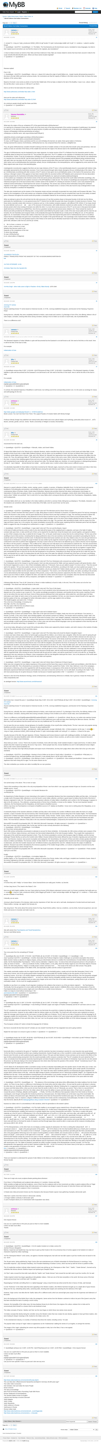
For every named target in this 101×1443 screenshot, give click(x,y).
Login (19, 12)
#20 (96, 1376)
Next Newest (16, 1421)
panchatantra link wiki (10, 993)
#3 (96, 250)
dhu (12, 359)
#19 (96, 1344)
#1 (96, 37)
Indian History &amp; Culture (15, 16)
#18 (96, 1242)
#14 (96, 926)
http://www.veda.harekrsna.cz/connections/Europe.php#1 (21, 1380)
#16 (96, 1174)
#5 (96, 301)
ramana (14, 30)
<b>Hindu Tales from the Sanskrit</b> (15, 268)
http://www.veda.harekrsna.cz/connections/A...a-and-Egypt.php (23, 1411)
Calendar (88, 8)
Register (24, 12)
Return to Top (30, 1438)
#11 (96, 696)
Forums (5, 16)
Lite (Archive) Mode (40, 1438)
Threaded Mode (93, 25)
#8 (96, 408)
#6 (96, 336)
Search (68, 8)
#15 (96, 948)
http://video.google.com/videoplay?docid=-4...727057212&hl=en (23, 412)
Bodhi (40, 483)
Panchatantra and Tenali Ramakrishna (28, 930)
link (5, 258)
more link (6, 307)
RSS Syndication (63, 1438)
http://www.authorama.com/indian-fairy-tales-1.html (19, 91)
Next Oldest (8, 1421)
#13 (96, 876)
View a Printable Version (11, 1429)
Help (95, 8)
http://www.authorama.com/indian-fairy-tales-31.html (20, 99)
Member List (77, 8)
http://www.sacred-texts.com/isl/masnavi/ (29, 681)
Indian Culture (27, 16)
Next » (14, 22)
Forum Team (6, 1438)
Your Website (21, 1438)
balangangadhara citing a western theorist (36, 1100)
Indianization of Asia (10, 350)
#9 (96, 439)
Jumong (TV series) (10, 305)
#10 (96, 483)
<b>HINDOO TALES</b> (11, 254)
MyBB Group (25, 1440)
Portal (60, 8)
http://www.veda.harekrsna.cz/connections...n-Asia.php (20, 1413)
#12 (96, 778)
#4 (96, 282)
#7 (96, 366)
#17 (96, 1216)
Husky (40, 696)
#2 (96, 121)
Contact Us (14, 1438)
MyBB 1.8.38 (12, 1440)
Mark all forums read (52, 1438)
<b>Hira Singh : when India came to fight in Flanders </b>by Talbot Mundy (26, 286)
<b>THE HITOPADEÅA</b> (13, 264)
